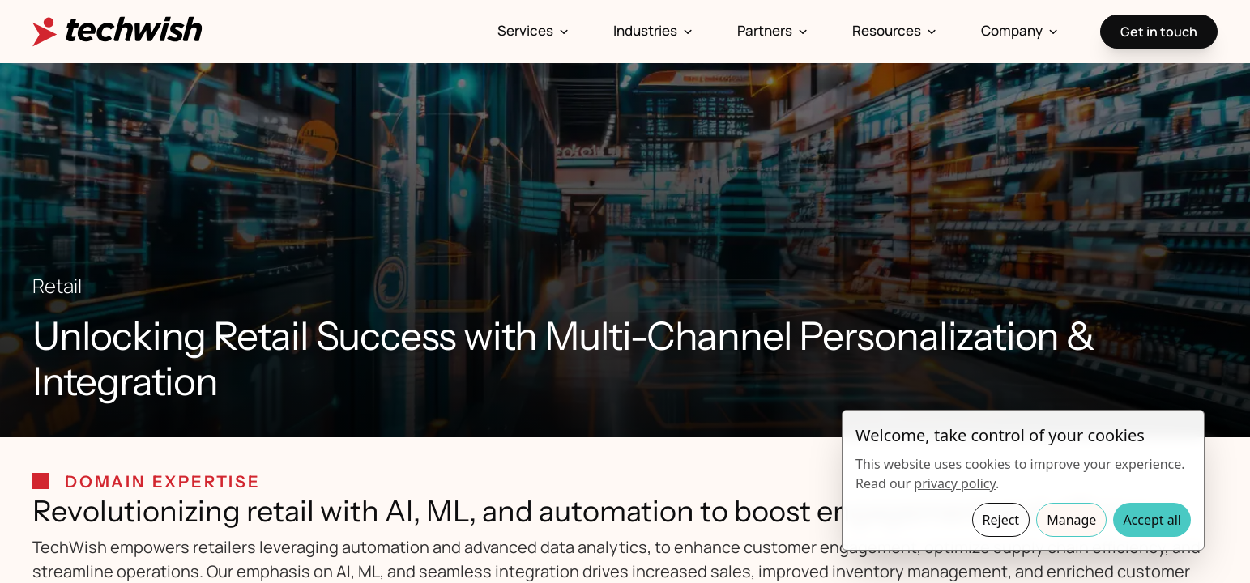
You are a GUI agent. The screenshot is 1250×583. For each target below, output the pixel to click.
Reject (1001, 520)
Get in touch (1158, 31)
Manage (1071, 520)
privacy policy (955, 483)
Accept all (1152, 520)
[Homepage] (117, 31)
